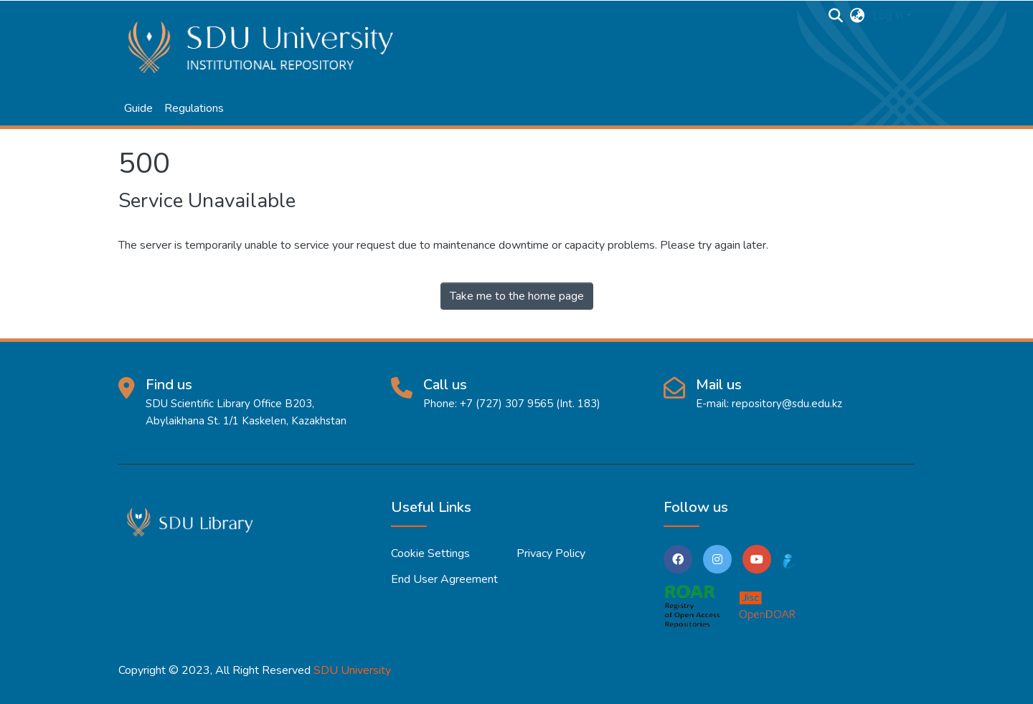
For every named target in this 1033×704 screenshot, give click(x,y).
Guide (138, 108)
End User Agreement (444, 579)
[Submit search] (836, 15)
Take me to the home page (517, 296)
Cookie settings (430, 553)
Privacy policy (550, 553)
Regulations (194, 108)
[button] (857, 15)
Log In (887, 16)
